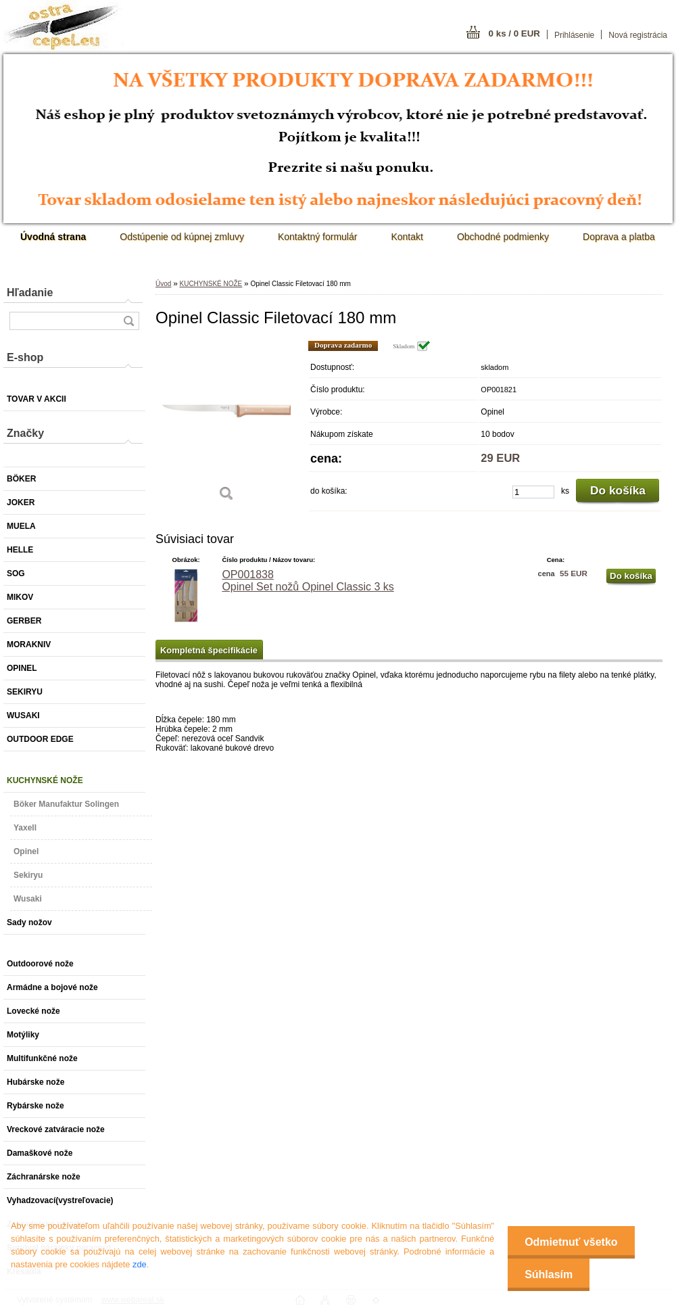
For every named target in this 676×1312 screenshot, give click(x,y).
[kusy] (533, 492)
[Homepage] (53, 236)
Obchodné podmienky (503, 236)
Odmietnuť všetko (571, 1242)
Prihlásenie (574, 35)
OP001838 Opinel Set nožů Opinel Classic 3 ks (307, 580)
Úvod (163, 283)
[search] (128, 320)
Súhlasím (549, 1274)
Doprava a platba (619, 236)
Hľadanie (30, 292)
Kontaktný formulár (318, 236)
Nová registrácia (637, 35)
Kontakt (406, 236)
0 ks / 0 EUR (514, 33)
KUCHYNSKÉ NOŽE (210, 283)
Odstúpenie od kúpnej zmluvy (182, 236)
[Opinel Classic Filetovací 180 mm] (226, 426)
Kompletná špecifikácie (209, 650)
